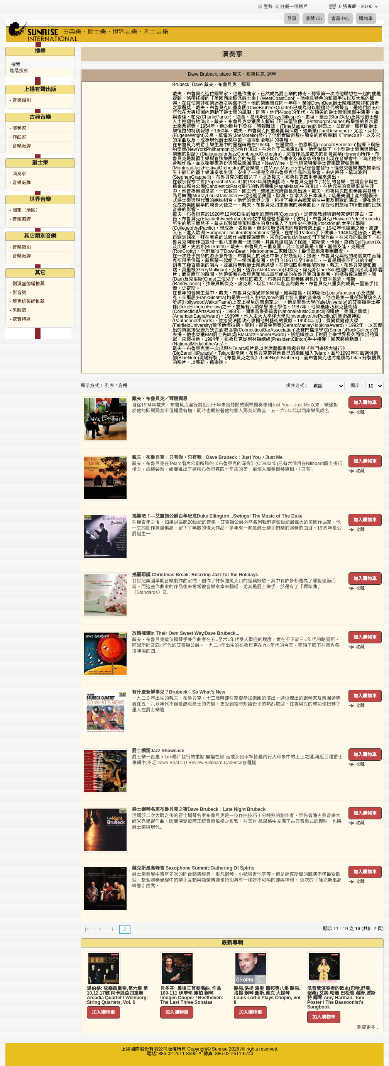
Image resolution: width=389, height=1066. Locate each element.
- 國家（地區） (25, 210)
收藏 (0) (314, 18)
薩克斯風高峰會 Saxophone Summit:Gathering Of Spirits (193, 868)
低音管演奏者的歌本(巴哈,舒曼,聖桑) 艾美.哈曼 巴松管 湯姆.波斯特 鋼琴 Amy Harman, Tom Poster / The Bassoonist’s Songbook (341, 997)
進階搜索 (19, 70)
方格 (122, 385)
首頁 (291, 18)
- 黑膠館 (18, 310)
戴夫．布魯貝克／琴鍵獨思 (160, 398)
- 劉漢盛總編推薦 (27, 283)
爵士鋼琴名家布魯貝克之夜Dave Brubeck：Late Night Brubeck (199, 809)
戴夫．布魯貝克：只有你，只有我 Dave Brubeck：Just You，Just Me (207, 457)
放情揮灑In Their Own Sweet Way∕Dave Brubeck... (185, 633)
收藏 (360, 412)
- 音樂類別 (20, 100)
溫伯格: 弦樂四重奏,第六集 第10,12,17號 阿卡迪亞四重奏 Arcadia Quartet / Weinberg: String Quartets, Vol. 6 (117, 995)
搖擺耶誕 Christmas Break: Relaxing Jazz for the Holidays (195, 574)
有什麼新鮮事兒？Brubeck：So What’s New (178, 692)
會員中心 (340, 18)
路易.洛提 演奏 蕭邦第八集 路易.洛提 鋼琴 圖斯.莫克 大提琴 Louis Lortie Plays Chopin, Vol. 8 (268, 995)
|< (87, 929)
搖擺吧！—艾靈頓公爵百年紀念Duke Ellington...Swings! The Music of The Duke (217, 516)
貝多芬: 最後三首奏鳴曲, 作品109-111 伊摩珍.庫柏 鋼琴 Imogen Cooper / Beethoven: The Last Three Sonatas (191, 995)
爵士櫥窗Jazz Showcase (158, 750)
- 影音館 (18, 292)
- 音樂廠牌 (20, 146)
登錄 (268, 6)
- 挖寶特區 (20, 319)
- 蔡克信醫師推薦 (27, 301)
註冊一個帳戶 (294, 6)
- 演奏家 (18, 128)
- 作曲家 (18, 137)
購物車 (366, 18)
